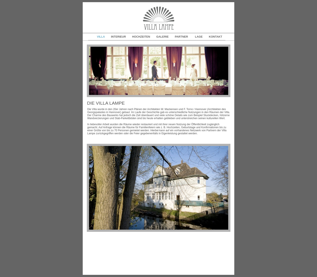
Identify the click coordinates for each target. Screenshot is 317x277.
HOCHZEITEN (141, 36)
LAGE (199, 36)
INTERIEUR (119, 36)
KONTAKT (215, 36)
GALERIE (162, 36)
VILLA (101, 36)
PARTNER (182, 36)
